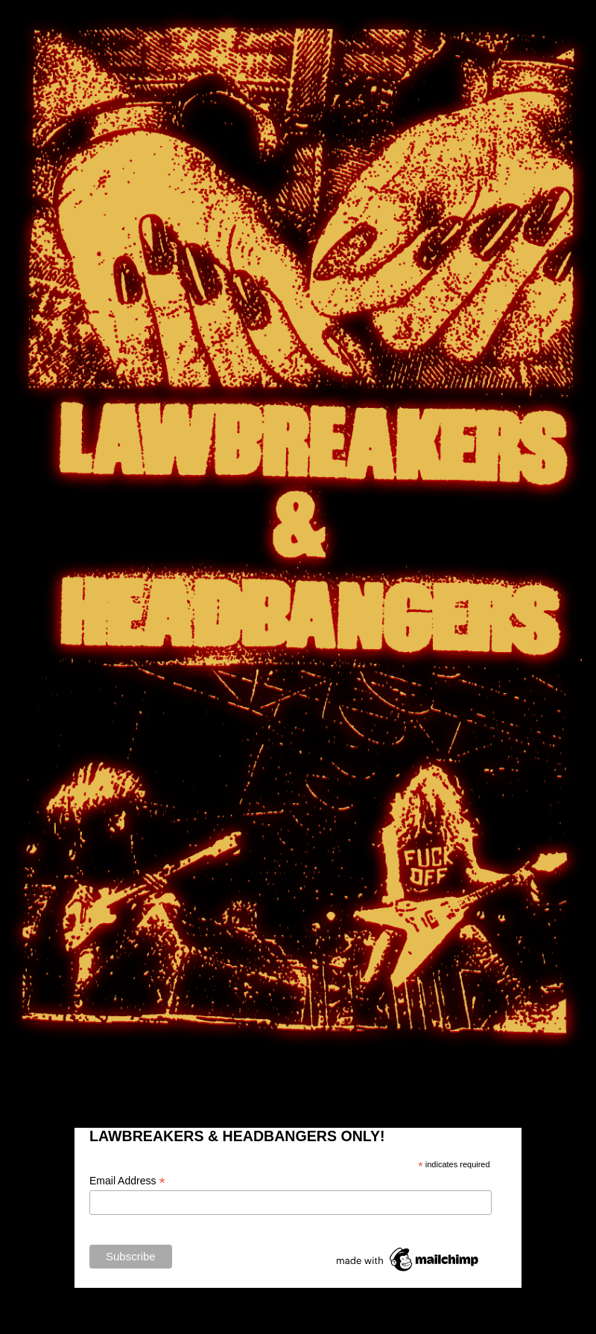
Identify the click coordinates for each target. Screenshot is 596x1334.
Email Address (127, 1181)
